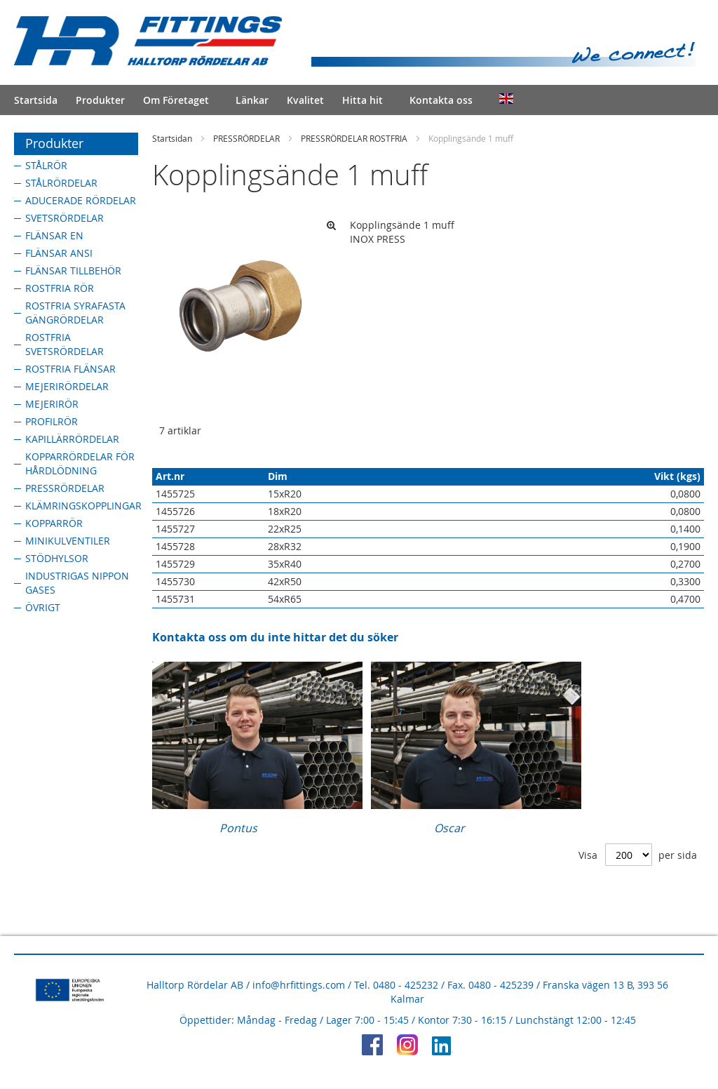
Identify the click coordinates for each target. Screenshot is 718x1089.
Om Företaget (176, 100)
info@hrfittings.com (298, 984)
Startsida (35, 100)
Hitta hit (362, 100)
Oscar (449, 828)
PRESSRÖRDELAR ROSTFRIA (354, 138)
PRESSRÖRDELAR (246, 138)
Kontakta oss (441, 100)
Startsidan (172, 138)
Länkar (252, 100)
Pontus (238, 828)
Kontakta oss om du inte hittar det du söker (275, 637)
